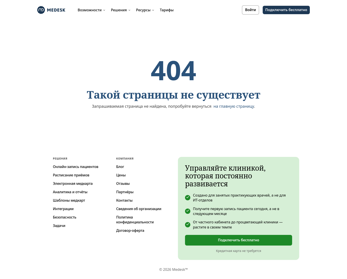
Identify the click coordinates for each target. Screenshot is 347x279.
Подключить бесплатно (238, 240)
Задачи (59, 225)
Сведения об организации (138, 208)
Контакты (124, 200)
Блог (120, 166)
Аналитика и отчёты (70, 191)
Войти (250, 9)
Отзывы (123, 183)
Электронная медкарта (73, 183)
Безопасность (64, 217)
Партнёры (124, 191)
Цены (121, 175)
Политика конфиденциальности (135, 219)
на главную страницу (234, 106)
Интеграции (63, 208)
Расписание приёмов (71, 175)
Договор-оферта (130, 230)
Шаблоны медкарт (69, 200)
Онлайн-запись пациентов (75, 166)
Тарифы (167, 10)
